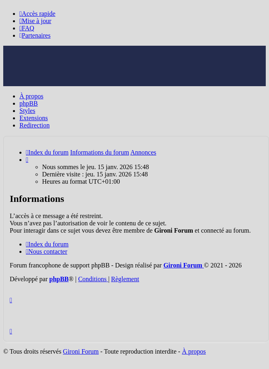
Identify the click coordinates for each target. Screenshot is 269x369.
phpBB (28, 103)
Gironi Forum (81, 351)
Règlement (125, 279)
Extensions (33, 118)
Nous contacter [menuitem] (46, 251)
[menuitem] (35, 20)
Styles (27, 110)
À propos (31, 96)
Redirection (34, 125)
